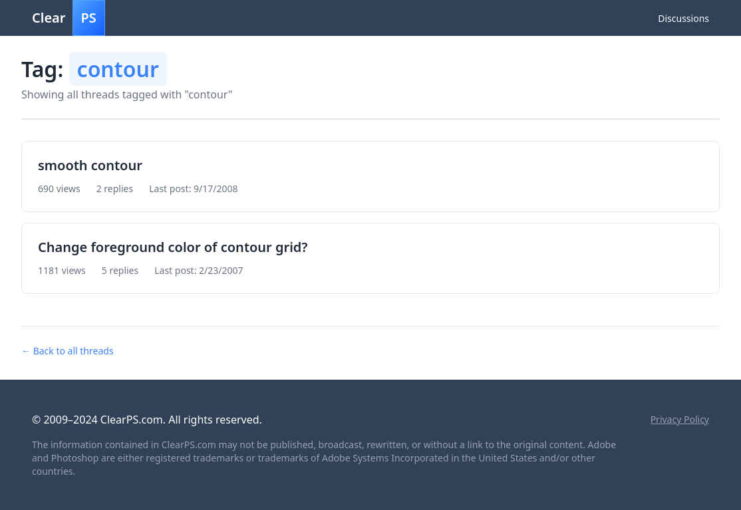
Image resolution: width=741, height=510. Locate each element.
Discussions (683, 18)
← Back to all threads (67, 350)
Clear (68, 18)
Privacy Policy (680, 419)
